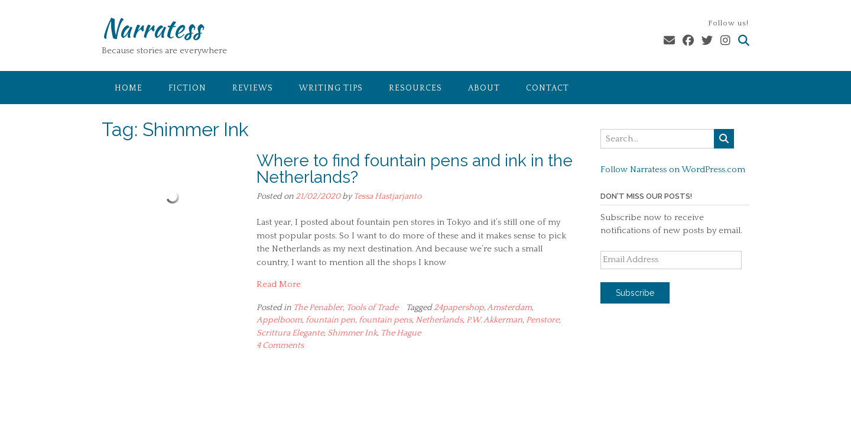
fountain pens (385, 320)
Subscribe (635, 293)
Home (128, 88)
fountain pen (330, 320)
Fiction (187, 88)
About (484, 88)
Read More (278, 284)
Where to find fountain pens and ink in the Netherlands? (414, 169)
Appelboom (279, 320)
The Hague (401, 333)
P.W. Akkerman (494, 320)
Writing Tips (331, 88)
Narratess (152, 28)
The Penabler (318, 307)
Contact (547, 88)
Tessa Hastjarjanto (387, 196)
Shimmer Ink (352, 333)
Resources (415, 88)
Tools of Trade (372, 307)
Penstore (542, 320)
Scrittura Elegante (290, 333)
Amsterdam (509, 307)
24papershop (459, 307)
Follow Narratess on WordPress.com (672, 169)
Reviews (252, 88)
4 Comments (280, 345)
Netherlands (439, 320)
